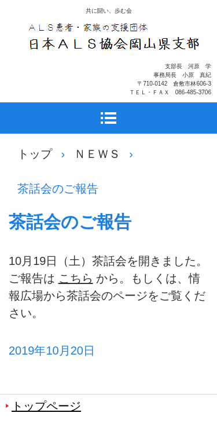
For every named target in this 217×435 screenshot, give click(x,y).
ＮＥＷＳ (97, 154)
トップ (34, 154)
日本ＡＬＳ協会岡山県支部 (115, 67)
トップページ (46, 406)
